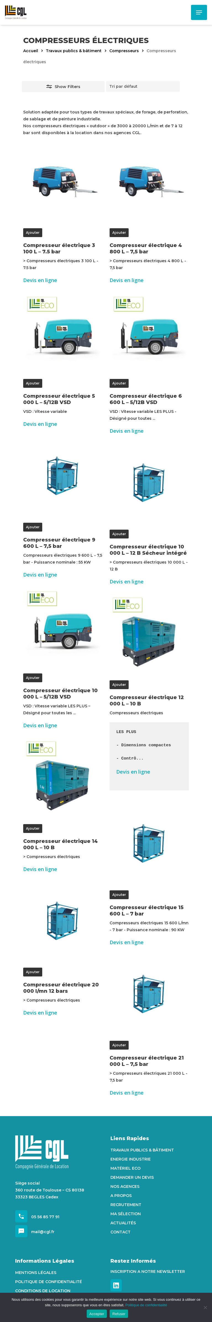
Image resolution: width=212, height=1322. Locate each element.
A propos (121, 1195)
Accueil (30, 50)
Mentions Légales (35, 1272)
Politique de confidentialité (48, 1281)
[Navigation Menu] (199, 12)
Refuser (118, 1314)
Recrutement (125, 1204)
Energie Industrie (130, 1159)
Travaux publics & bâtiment (74, 50)
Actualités (123, 1222)
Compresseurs (124, 50)
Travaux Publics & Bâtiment (142, 1150)
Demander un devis (132, 1177)
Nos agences (124, 1186)
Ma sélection (125, 1213)
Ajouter (32, 232)
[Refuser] (205, 1307)
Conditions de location (42, 1290)
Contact (120, 1232)
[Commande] (143, 86)
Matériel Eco (125, 1168)
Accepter (96, 1314)
